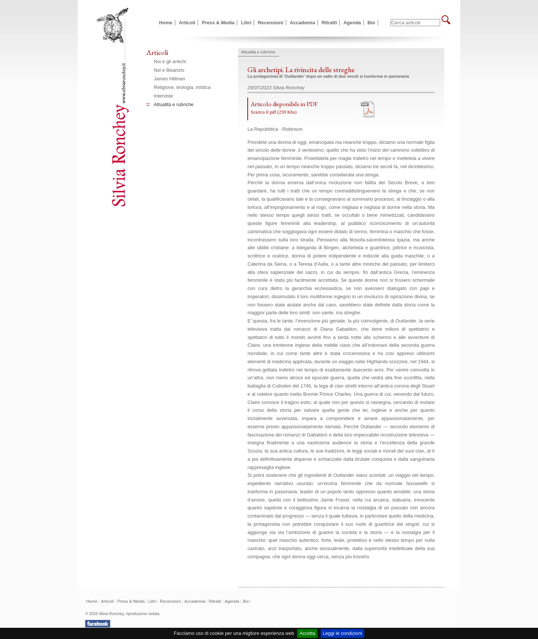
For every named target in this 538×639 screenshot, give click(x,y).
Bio (371, 22)
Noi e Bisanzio (169, 70)
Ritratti (329, 22)
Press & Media (218, 22)
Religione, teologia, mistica (182, 87)
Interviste (163, 96)
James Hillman (169, 78)
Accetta (307, 633)
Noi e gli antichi (170, 61)
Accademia (302, 22)
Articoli (187, 22)
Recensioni (270, 22)
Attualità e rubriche (174, 104)
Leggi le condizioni (342, 633)
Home (166, 22)
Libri (246, 22)
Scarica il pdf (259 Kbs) (274, 112)
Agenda (352, 22)
